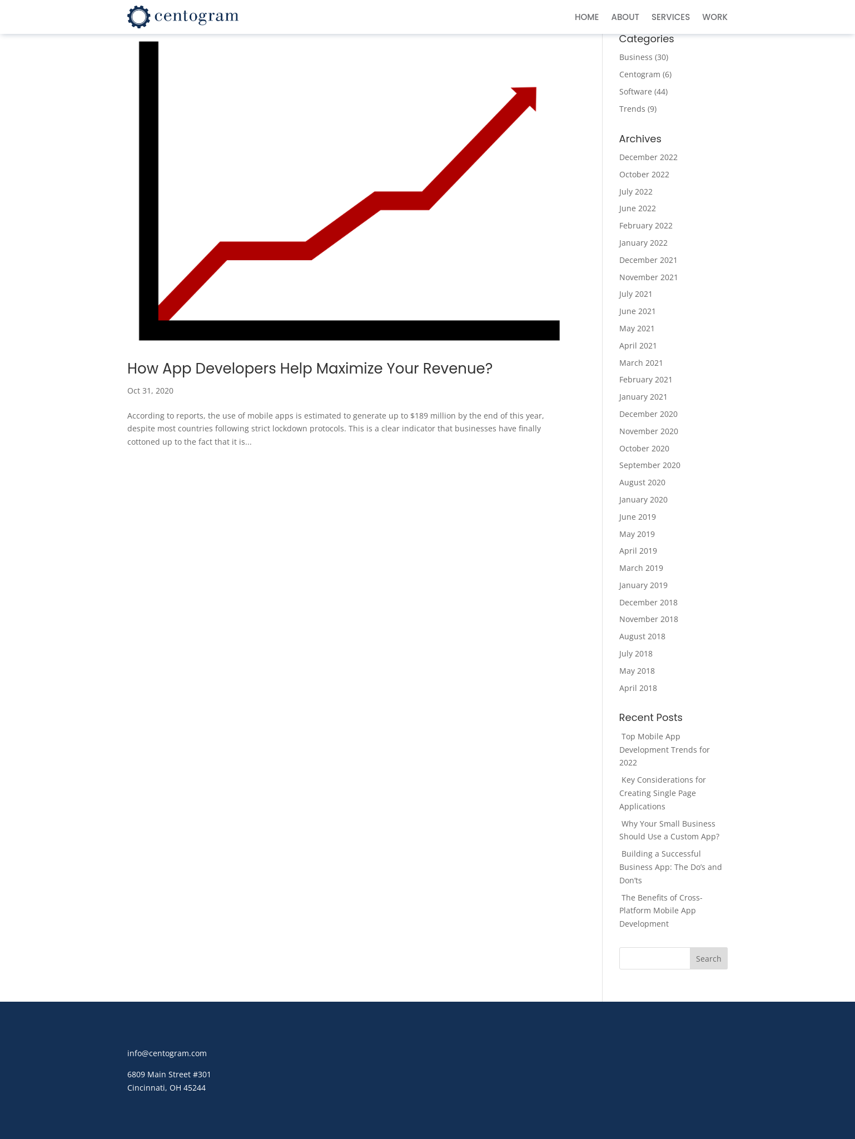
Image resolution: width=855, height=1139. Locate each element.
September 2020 (649, 465)
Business (636, 57)
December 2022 (648, 157)
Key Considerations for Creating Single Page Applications (662, 793)
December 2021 (648, 260)
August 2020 (642, 482)
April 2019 (638, 550)
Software (635, 91)
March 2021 (641, 362)
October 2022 (644, 174)
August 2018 (642, 636)
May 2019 (637, 534)
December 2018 (648, 602)
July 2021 (636, 294)
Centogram (639, 74)
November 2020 (648, 431)
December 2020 (648, 414)
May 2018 (637, 670)
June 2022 (637, 208)
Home (587, 18)
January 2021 (643, 396)
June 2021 (637, 311)
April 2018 (638, 688)
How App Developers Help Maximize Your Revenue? (310, 369)
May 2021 (637, 328)
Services (671, 18)
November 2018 (648, 619)
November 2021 (648, 277)
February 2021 (646, 379)
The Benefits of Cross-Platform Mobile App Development (661, 910)
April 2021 (638, 345)
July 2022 (636, 191)
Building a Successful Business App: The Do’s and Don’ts (670, 867)
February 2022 (646, 225)
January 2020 (643, 499)
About (625, 18)
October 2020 (644, 448)
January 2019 (643, 585)
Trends (632, 108)
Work (715, 18)
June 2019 (637, 516)
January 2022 (643, 242)
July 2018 (636, 653)
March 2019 (641, 568)
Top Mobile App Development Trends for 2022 (664, 749)
